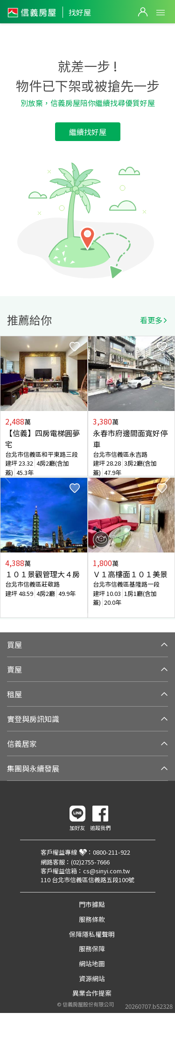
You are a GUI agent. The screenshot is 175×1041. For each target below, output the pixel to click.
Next (167, 477)
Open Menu (160, 12)
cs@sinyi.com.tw (106, 870)
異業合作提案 (92, 993)
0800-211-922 (111, 852)
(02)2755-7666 (90, 861)
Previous (7, 477)
